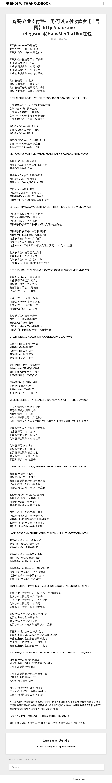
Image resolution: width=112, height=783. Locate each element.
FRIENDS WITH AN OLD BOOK (28, 3)
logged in (52, 746)
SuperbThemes (81, 779)
